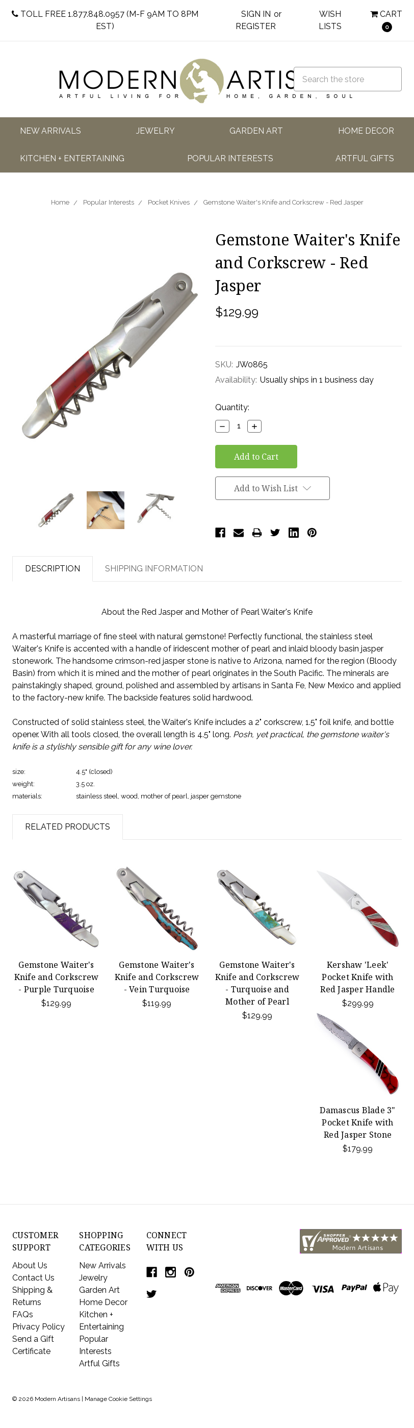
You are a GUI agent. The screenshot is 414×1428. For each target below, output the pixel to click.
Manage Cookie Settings (118, 1398)
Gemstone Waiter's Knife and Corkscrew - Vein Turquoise (157, 977)
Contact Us (33, 1278)
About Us (29, 1265)
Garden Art (256, 131)
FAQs (22, 1314)
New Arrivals (50, 131)
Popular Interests (230, 158)
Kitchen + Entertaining (72, 158)
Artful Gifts (364, 158)
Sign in (256, 14)
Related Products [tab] (67, 827)
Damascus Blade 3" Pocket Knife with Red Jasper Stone (357, 1122)
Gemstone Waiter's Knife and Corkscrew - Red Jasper (283, 202)
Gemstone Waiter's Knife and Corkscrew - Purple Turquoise (56, 977)
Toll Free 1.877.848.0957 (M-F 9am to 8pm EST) (105, 20)
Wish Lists (330, 20)
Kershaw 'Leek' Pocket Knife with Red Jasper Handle (357, 977)
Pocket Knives (169, 202)
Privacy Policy (38, 1327)
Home (60, 202)
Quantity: (232, 407)
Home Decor (366, 131)
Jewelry (155, 131)
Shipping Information (154, 568)
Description (52, 568)
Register (256, 26)
